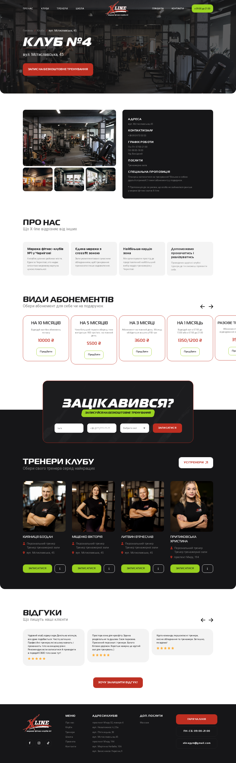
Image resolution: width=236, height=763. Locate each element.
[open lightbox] (69, 138)
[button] (202, 307)
